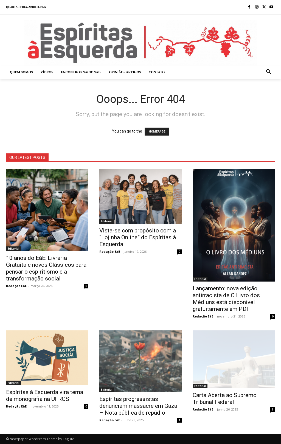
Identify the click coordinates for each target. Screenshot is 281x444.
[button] (268, 72)
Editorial (13, 249)
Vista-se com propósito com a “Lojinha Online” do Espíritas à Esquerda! (137, 237)
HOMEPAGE (157, 131)
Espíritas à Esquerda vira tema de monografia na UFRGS (44, 395)
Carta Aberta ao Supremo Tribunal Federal (225, 398)
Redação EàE (16, 286)
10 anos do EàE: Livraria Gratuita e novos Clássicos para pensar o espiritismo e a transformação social (46, 268)
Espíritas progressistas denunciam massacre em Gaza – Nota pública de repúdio (138, 406)
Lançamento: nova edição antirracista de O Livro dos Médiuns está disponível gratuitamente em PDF (226, 298)
